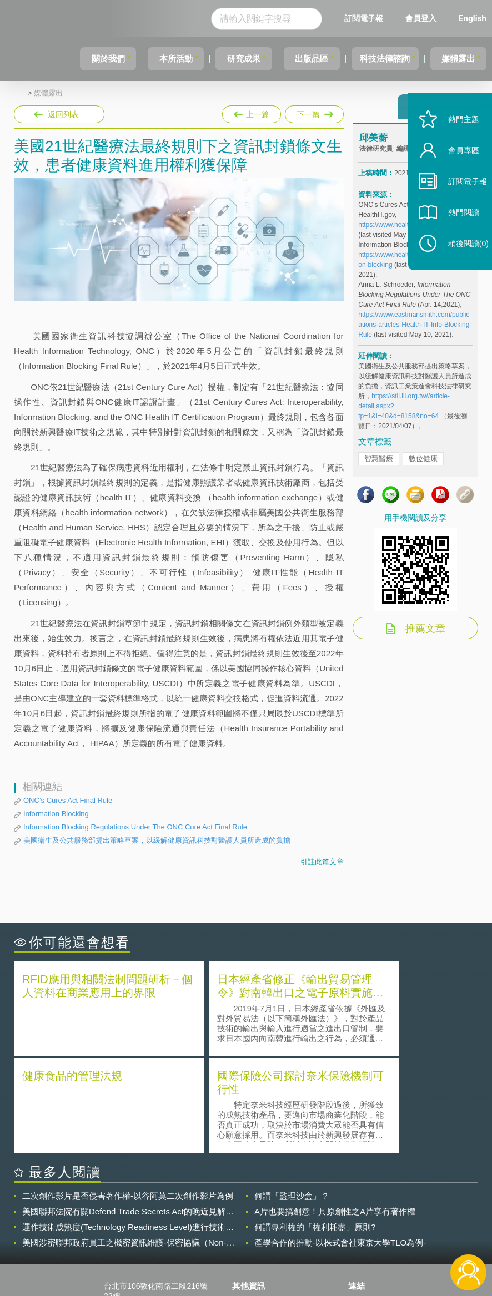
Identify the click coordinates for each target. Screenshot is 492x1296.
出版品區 (299, 58)
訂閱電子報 (363, 18)
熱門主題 (454, 140)
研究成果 (226, 58)
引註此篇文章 (322, 862)
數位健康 (423, 463)
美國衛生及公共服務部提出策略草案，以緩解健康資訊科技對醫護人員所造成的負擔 (156, 840)
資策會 (366, 1203)
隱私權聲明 (258, 1203)
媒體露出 (456, 58)
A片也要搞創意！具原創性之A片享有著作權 (334, 1112)
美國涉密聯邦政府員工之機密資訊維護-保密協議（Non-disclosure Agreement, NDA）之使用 (124, 1144)
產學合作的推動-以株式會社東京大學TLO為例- (340, 1143)
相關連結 (415, 1203)
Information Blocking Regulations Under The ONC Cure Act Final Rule (135, 827)
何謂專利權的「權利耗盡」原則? (314, 1128)
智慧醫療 (378, 463)
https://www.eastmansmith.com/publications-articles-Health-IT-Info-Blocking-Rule (414, 329)
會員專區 (454, 171)
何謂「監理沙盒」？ (291, 1097)
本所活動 (153, 58)
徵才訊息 (254, 1219)
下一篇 (313, 112)
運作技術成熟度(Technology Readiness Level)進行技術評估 (128, 1128)
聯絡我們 (254, 1235)
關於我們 (81, 58)
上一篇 (251, 112)
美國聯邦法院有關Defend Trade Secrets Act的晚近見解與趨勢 (128, 1113)
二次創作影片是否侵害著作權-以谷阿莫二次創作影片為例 (127, 1097)
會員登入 (420, 18)
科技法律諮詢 (378, 58)
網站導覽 (254, 1250)
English (472, 18)
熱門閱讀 (454, 233)
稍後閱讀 (459, 264)
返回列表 (63, 114)
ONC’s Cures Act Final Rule (67, 800)
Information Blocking (56, 813)
